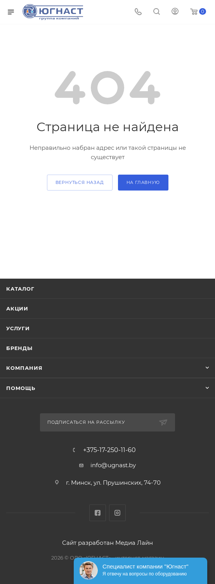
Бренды (19, 348)
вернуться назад (79, 182)
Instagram (117, 512)
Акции (17, 308)
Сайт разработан (88, 542)
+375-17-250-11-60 (109, 450)
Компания (24, 368)
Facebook (97, 512)
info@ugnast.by (113, 465)
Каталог (20, 289)
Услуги (18, 328)
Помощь (20, 388)
